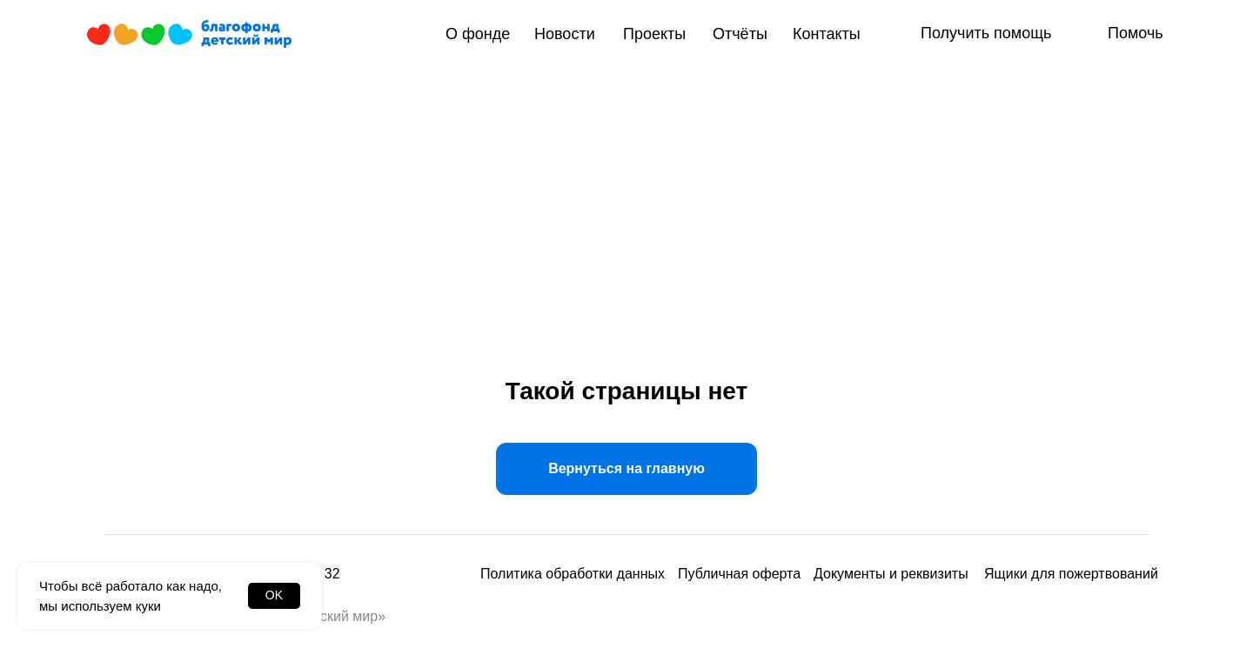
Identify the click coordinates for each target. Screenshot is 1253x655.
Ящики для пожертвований (1071, 573)
